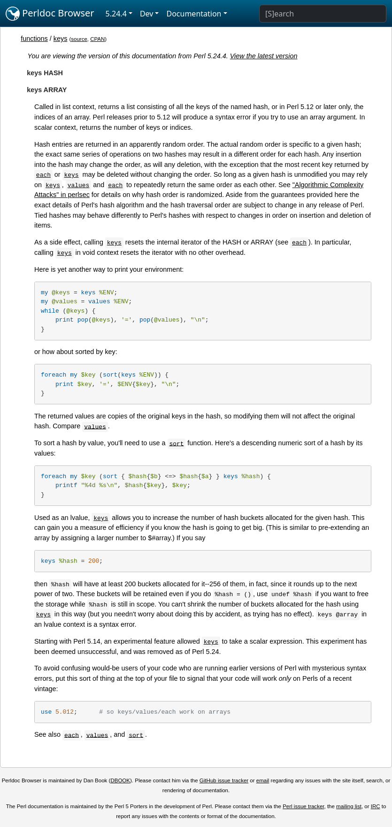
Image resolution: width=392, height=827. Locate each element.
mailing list (348, 806)
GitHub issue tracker (224, 780)
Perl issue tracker (303, 806)
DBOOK (120, 780)
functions (34, 38)
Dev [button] (147, 13)
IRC (375, 806)
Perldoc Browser (50, 14)
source (79, 39)
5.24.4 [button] (116, 13)
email (262, 780)
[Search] (322, 14)
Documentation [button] (193, 13)
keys (61, 38)
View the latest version (264, 56)
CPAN (97, 39)
